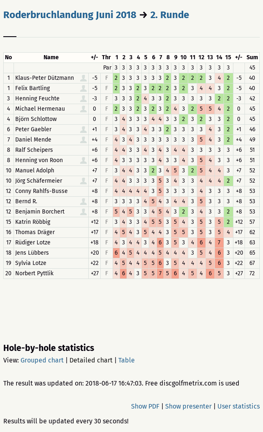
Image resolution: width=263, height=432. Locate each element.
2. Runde (169, 15)
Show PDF (145, 406)
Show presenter (188, 406)
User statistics (238, 406)
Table (126, 360)
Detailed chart (91, 360)
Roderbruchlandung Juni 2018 (69, 15)
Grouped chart (42, 360)
